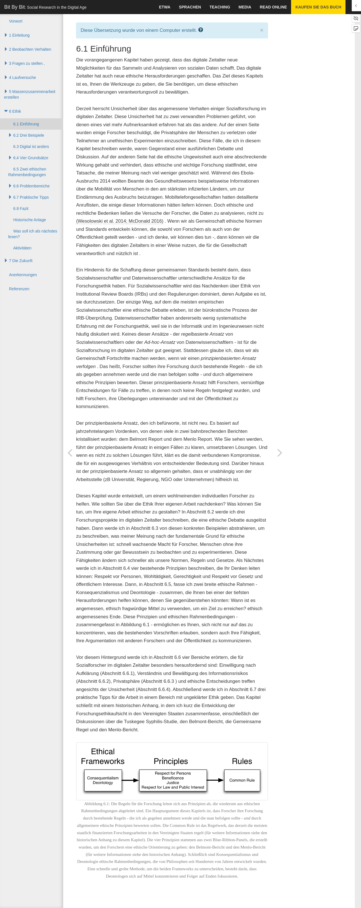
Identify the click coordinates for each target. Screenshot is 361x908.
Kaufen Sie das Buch (318, 7)
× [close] (261, 30)
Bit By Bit (45, 7)
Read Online (273, 7)
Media (245, 7)
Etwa (164, 7)
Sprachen (190, 7)
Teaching (220, 7)
